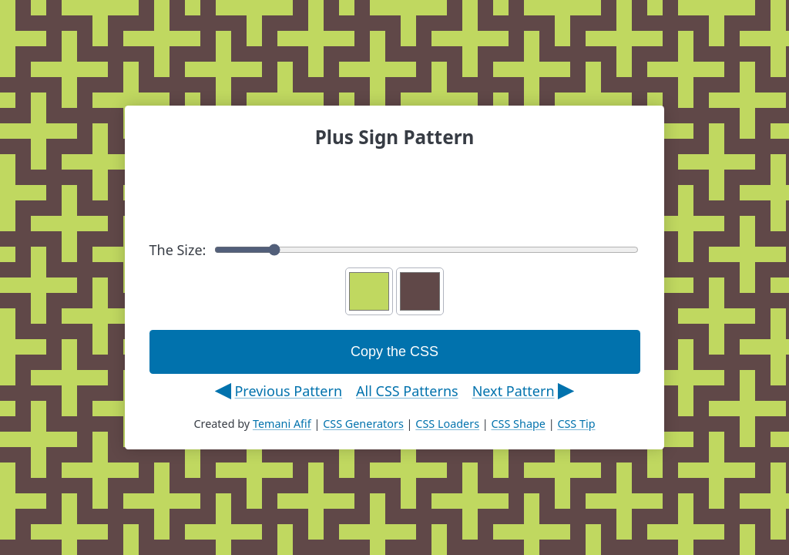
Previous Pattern (288, 391)
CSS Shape (518, 423)
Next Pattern (513, 391)
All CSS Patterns (407, 391)
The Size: (394, 249)
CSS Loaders (447, 423)
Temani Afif (282, 423)
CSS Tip (576, 423)
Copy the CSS (394, 351)
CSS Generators (363, 423)
